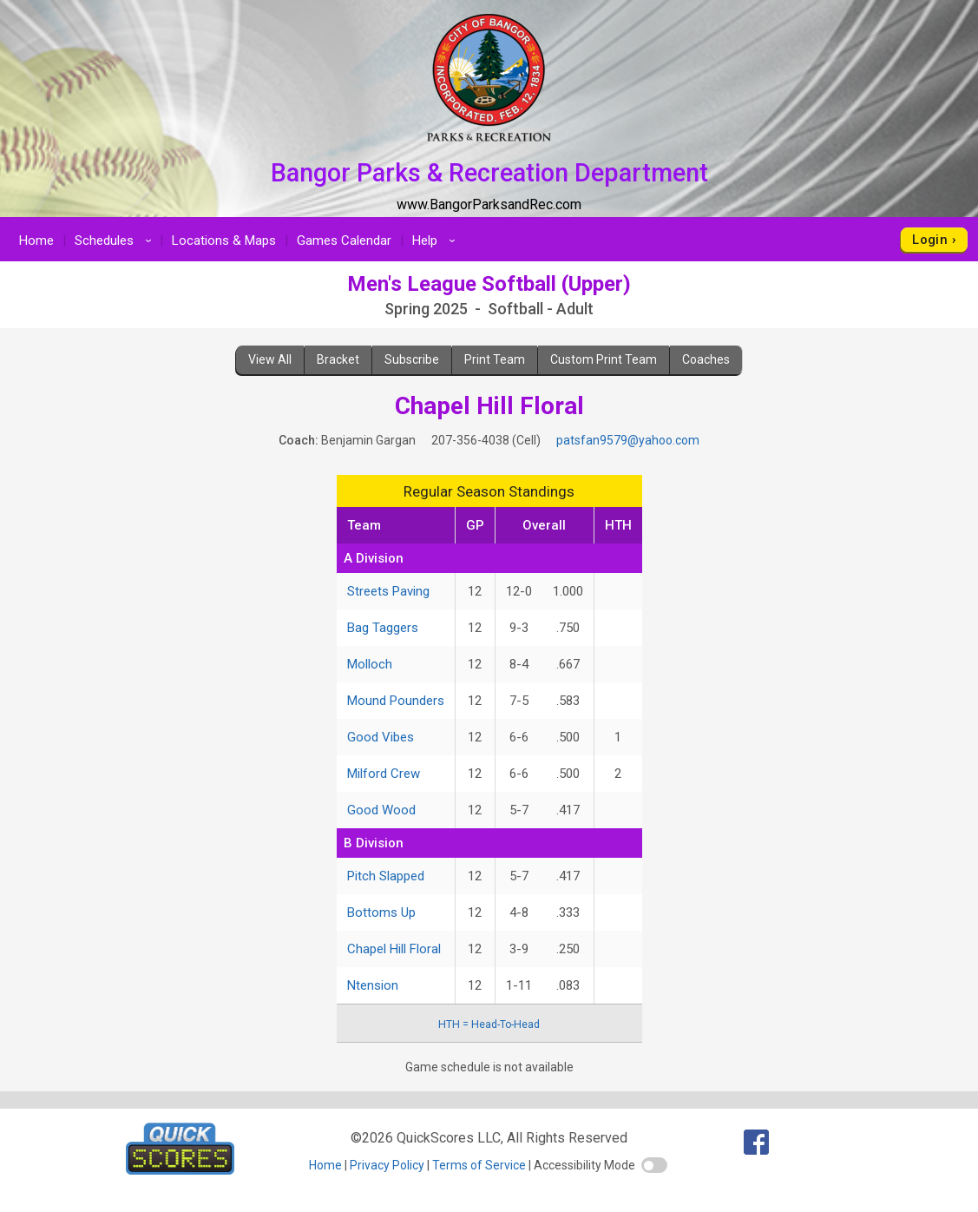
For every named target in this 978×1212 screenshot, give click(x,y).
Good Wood (381, 810)
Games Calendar (344, 240)
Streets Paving (388, 591)
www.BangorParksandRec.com (489, 204)
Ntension (372, 985)
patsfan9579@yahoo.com (627, 440)
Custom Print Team (603, 359)
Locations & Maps (224, 240)
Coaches (706, 359)
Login (930, 239)
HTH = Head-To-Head (489, 1024)
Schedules (116, 240)
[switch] (654, 1165)
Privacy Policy (387, 1165)
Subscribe (411, 359)
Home (36, 240)
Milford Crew (383, 773)
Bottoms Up (381, 912)
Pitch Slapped (385, 876)
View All (270, 359)
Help (436, 240)
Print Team (494, 359)
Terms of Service (479, 1165)
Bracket (338, 359)
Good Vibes (380, 737)
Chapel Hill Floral (394, 949)
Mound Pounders (395, 700)
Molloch (369, 664)
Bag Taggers (382, 628)
